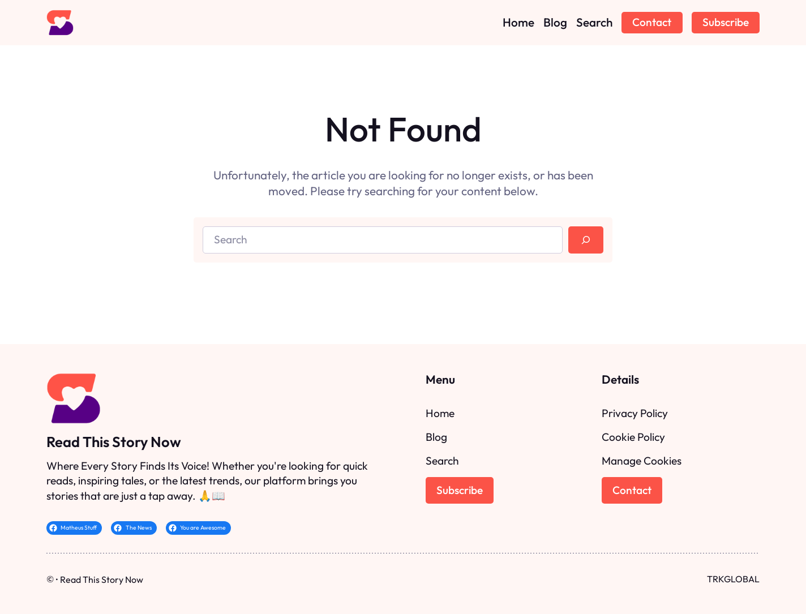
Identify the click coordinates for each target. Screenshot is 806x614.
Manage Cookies (641, 460)
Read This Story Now (113, 441)
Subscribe (725, 22)
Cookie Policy (633, 437)
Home (440, 413)
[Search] (585, 240)
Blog (436, 437)
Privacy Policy (635, 413)
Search (442, 460)
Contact (651, 22)
